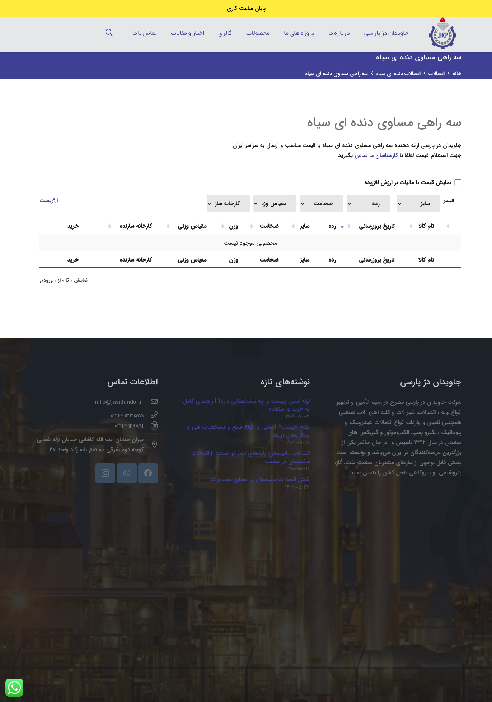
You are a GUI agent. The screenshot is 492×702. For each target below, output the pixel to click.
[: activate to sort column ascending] (453, 226)
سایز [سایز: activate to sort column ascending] (304, 226)
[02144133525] (151, 416)
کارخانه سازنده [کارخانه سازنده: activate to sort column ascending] (136, 226)
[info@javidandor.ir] (151, 402)
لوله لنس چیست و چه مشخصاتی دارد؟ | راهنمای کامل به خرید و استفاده (246, 405)
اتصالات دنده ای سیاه (398, 74)
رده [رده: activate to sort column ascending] (332, 226)
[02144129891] (151, 426)
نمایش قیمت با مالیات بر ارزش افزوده (412, 182)
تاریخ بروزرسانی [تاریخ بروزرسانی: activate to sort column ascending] (376, 226)
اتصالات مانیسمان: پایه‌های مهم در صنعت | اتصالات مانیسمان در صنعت (251, 457)
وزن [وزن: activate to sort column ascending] (233, 226)
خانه (457, 74)
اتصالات (436, 74)
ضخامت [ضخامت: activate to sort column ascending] (269, 226)
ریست (49, 200)
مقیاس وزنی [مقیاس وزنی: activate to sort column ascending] (192, 226)
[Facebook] (148, 473)
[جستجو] (109, 33)
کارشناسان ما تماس (376, 155)
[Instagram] (105, 473)
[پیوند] (442, 33)
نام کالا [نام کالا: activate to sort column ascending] (426, 226)
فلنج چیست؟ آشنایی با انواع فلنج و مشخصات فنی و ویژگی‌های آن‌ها (248, 430)
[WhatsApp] (127, 473)
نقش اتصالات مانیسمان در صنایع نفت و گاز (260, 479)
